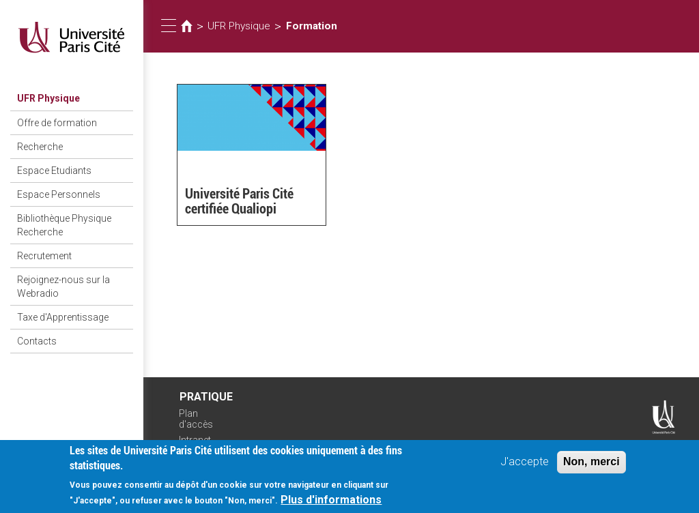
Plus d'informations (331, 503)
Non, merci (591, 465)
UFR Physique (48, 98)
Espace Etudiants (54, 170)
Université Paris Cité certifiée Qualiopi (239, 201)
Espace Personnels (58, 194)
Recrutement (44, 255)
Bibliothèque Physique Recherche (64, 225)
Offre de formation (57, 122)
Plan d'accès (196, 419)
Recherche (40, 146)
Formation (311, 26)
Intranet (195, 440)
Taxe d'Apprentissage (63, 317)
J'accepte (524, 465)
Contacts (37, 341)
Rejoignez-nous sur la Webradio (63, 286)
